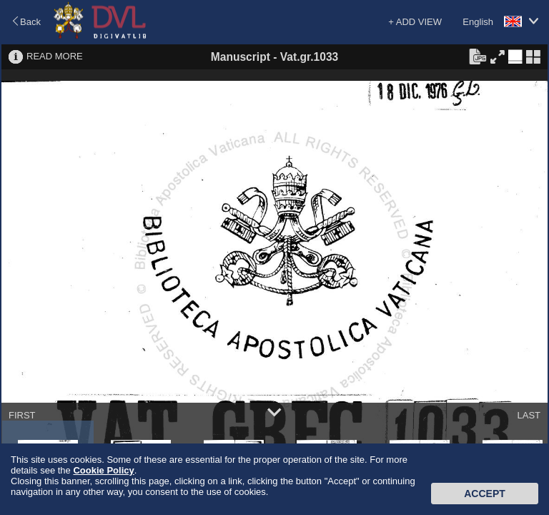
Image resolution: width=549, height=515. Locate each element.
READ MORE (54, 56)
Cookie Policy (103, 470)
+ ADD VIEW (415, 21)
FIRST (22, 415)
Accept (484, 493)
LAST (528, 415)
